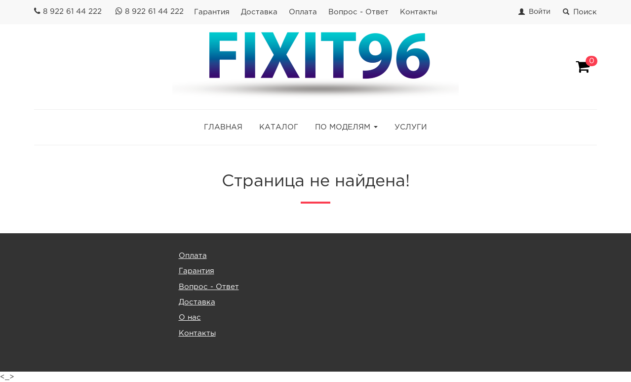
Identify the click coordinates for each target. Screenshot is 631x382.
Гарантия (212, 12)
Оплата (303, 12)
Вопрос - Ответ (358, 12)
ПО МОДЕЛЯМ (342, 127)
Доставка (259, 12)
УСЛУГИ (410, 127)
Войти (540, 12)
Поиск (580, 12)
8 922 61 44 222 (72, 11)
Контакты (418, 12)
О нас (190, 317)
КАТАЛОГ (278, 127)
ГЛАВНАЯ (223, 127)
